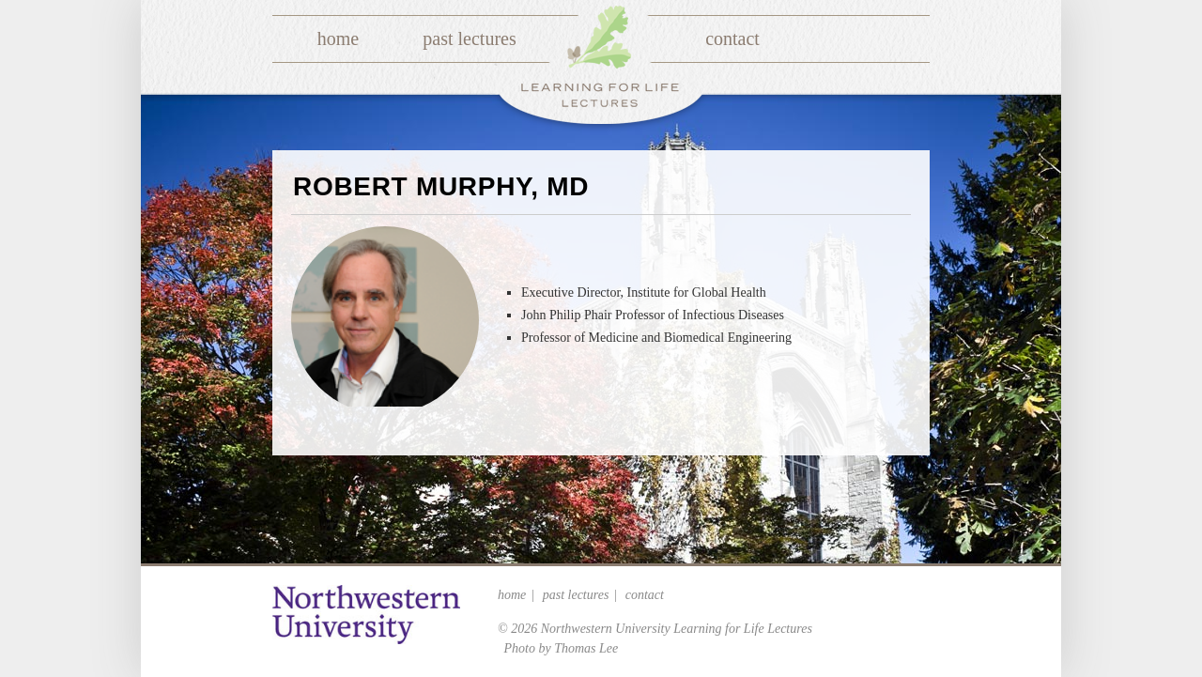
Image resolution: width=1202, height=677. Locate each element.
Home (338, 38)
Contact (732, 38)
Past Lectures (469, 38)
